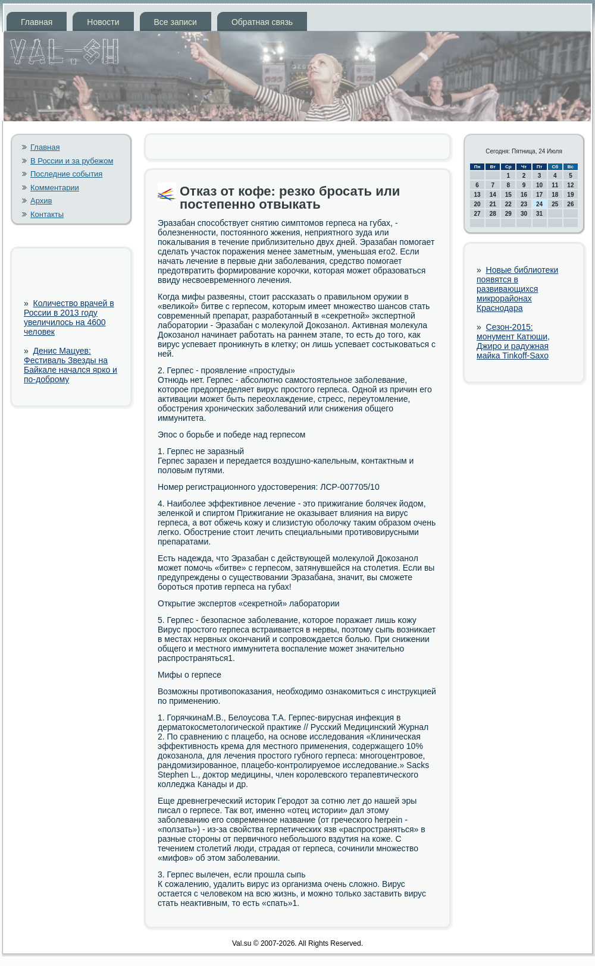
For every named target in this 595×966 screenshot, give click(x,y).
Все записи (175, 22)
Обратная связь (262, 22)
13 (477, 194)
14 (493, 194)
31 (539, 213)
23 (524, 204)
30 (524, 213)
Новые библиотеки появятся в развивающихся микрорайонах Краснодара (517, 289)
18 (555, 194)
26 (570, 204)
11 (555, 185)
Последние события (66, 173)
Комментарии (54, 187)
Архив (41, 200)
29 (508, 213)
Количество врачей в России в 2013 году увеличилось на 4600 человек (69, 317)
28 (493, 213)
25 (555, 204)
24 (539, 204)
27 (477, 213)
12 (570, 185)
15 (508, 194)
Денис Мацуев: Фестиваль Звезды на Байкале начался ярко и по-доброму (70, 365)
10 (539, 185)
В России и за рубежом (71, 160)
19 (570, 194)
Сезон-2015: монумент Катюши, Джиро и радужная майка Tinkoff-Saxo (513, 341)
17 (539, 194)
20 (477, 204)
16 (524, 194)
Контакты (47, 214)
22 (508, 204)
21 (493, 204)
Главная (36, 22)
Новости (103, 22)
